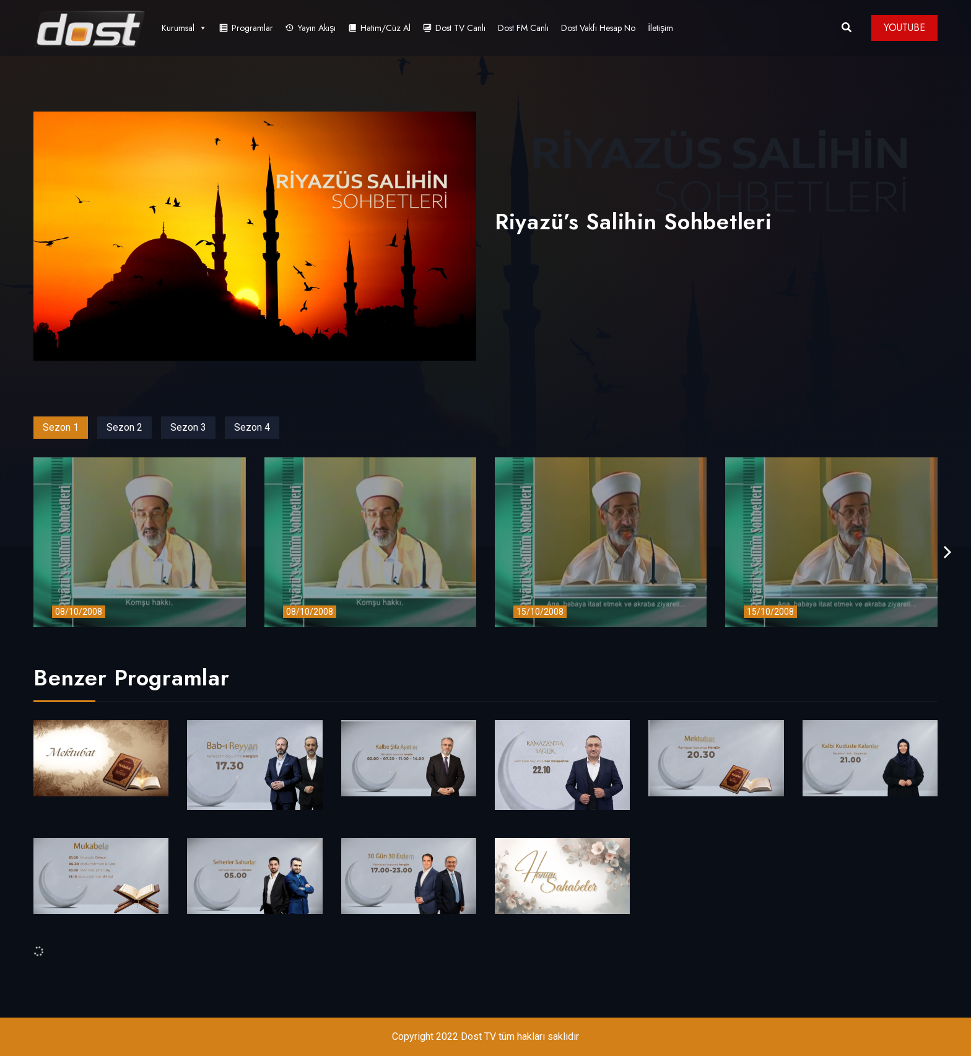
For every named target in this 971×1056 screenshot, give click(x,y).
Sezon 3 (188, 427)
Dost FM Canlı (523, 28)
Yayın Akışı (317, 28)
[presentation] (947, 552)
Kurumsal (184, 27)
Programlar (252, 28)
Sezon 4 (252, 427)
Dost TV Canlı (460, 28)
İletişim (660, 28)
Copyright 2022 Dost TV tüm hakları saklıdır (485, 1036)
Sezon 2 (124, 427)
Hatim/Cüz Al (385, 28)
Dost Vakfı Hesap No (598, 28)
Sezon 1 (61, 427)
